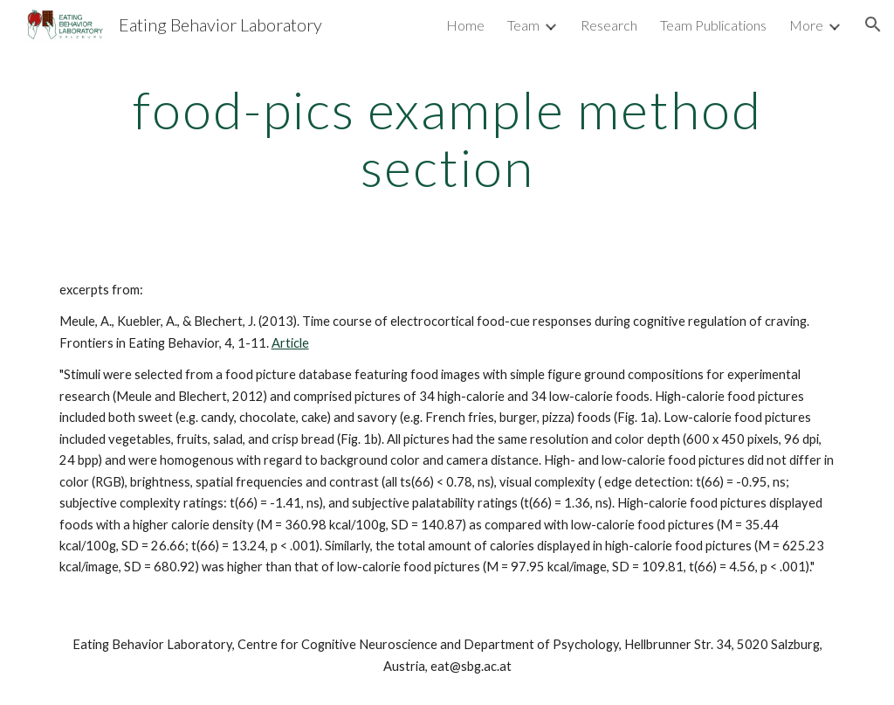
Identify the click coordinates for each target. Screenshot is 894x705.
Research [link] (609, 25)
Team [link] (523, 25)
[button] (873, 24)
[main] (447, 138)
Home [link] (465, 25)
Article (290, 342)
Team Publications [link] (713, 25)
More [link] (806, 25)
